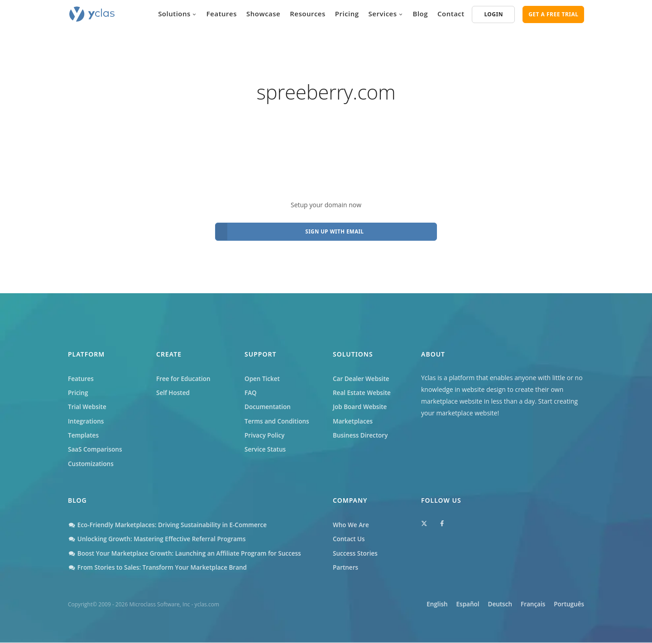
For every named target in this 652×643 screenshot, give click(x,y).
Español (450, 605)
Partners (346, 568)
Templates (84, 433)
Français (526, 605)
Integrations (86, 418)
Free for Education (184, 374)
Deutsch (487, 605)
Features (221, 13)
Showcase (263, 13)
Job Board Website (361, 403)
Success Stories (356, 553)
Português (568, 605)
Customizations (91, 462)
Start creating (558, 396)
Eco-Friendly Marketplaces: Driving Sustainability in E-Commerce (171, 524)
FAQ (250, 389)
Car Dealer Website (362, 374)
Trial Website (88, 403)
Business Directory (361, 433)
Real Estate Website (363, 389)
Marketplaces (353, 418)
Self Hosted (173, 389)
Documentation (268, 403)
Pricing (347, 13)
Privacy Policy (265, 433)
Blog (420, 13)
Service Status (265, 447)
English (414, 605)
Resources (308, 13)
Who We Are (351, 524)
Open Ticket (262, 374)
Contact (451, 13)
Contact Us (349, 538)
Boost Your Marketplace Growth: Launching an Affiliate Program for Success (189, 553)
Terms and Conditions (278, 418)
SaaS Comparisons (96, 447)
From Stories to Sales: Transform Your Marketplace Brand (161, 568)
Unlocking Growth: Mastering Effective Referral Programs (160, 538)
